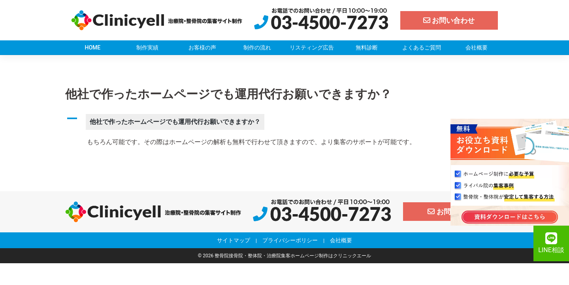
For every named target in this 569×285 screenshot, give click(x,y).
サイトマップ (233, 240)
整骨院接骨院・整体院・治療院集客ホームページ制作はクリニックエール (293, 255)
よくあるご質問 (421, 47)
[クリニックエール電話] (321, 19)
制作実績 (147, 47)
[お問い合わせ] (449, 20)
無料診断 (367, 47)
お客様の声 (202, 47)
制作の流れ (257, 47)
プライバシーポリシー (290, 240)
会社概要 (476, 47)
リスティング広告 (312, 47)
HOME (93, 47)
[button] (284, 122)
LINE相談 (551, 243)
